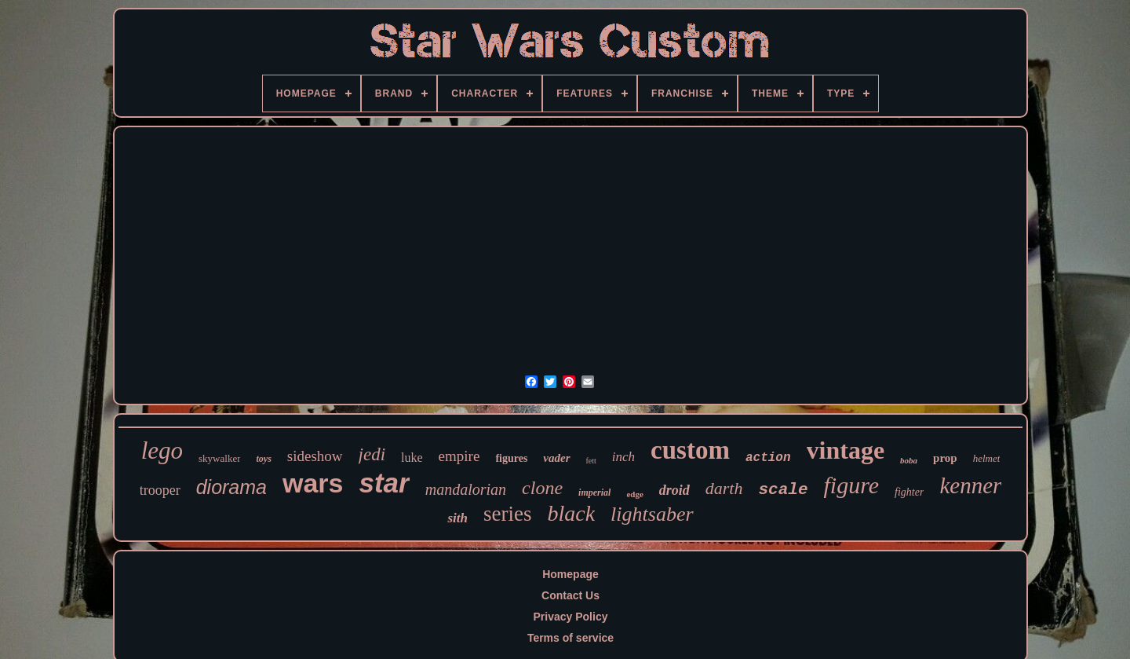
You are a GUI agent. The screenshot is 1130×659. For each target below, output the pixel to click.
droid (674, 490)
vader (556, 458)
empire (459, 456)
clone (542, 488)
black (571, 513)
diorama (231, 487)
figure (852, 485)
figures (511, 458)
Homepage (570, 574)
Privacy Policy (571, 616)
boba (908, 460)
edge (634, 494)
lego (162, 450)
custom (690, 450)
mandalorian (465, 489)
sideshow (315, 456)
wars (313, 483)
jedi (372, 454)
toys (263, 458)
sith (457, 518)
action (768, 458)
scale (782, 490)
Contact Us (570, 595)
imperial (594, 492)
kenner (970, 485)
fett (591, 460)
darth (724, 488)
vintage (846, 450)
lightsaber (652, 514)
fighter (909, 492)
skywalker (219, 458)
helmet (987, 458)
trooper (160, 490)
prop (945, 458)
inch (623, 456)
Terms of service (570, 638)
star (384, 482)
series (507, 513)
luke (412, 457)
